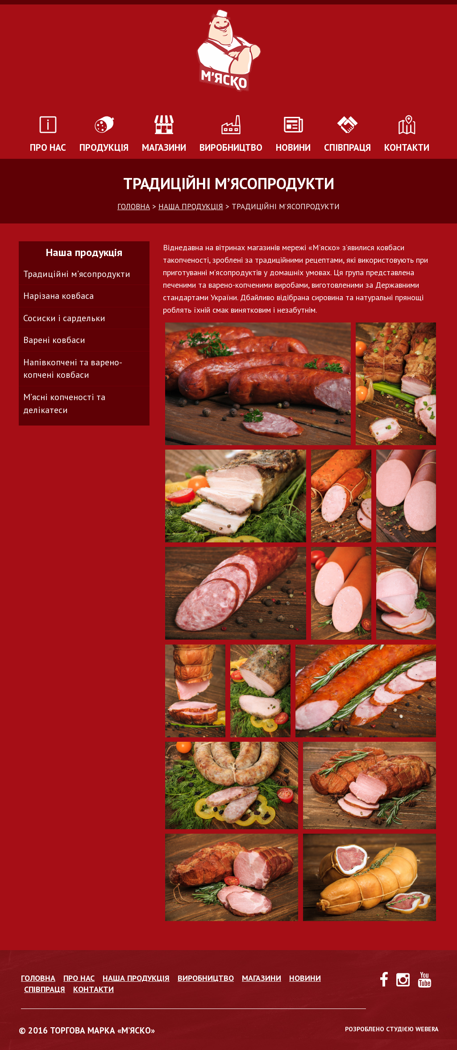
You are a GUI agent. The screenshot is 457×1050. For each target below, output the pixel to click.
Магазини (164, 147)
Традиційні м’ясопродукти (76, 274)
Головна (38, 978)
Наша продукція (136, 978)
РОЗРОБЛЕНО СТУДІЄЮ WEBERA (391, 1029)
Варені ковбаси (54, 340)
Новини (293, 147)
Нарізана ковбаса (58, 296)
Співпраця (347, 147)
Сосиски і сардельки (64, 318)
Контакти (406, 147)
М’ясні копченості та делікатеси (64, 403)
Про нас (48, 147)
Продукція (104, 147)
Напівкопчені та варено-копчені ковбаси (72, 368)
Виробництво (230, 147)
